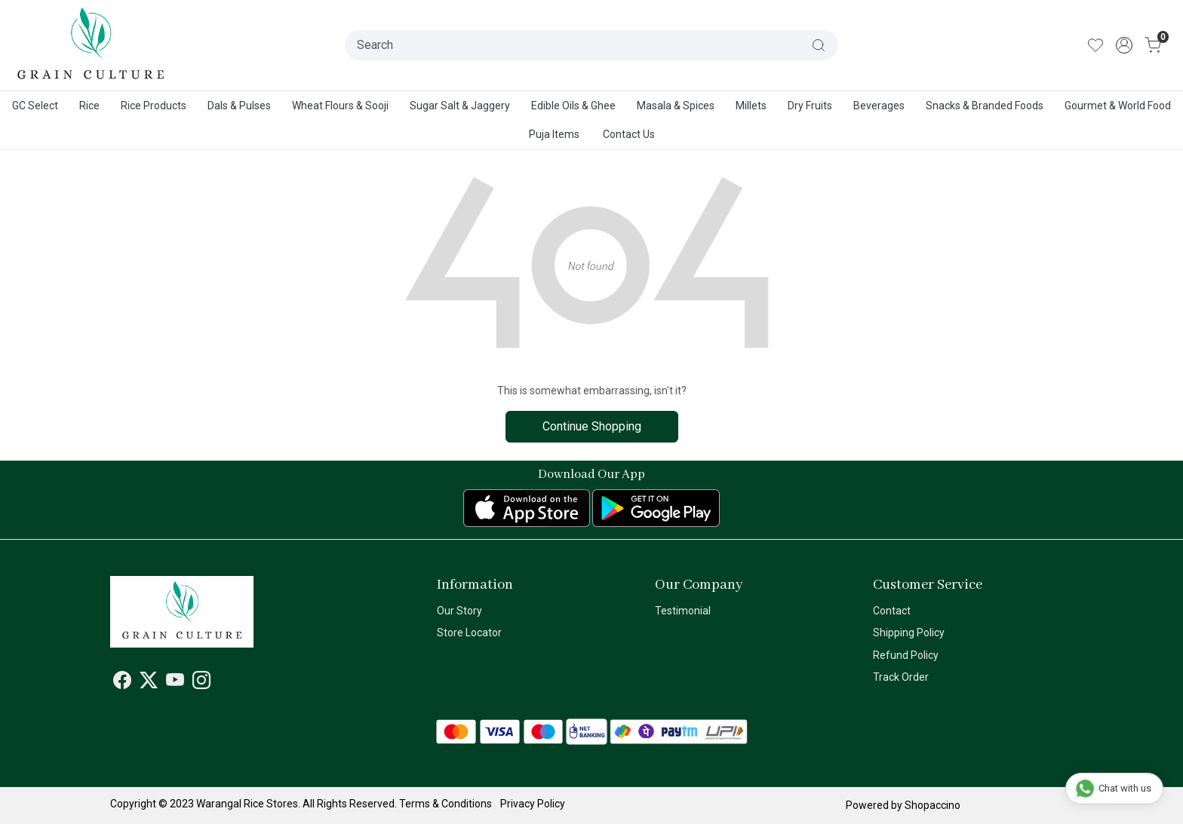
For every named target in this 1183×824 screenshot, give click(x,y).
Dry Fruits (810, 106)
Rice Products (153, 106)
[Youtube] (175, 683)
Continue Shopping (591, 426)
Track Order (901, 677)
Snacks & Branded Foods (984, 106)
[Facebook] (122, 683)
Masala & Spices (675, 106)
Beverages (879, 106)
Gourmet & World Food (1118, 106)
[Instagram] (201, 683)
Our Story (459, 611)
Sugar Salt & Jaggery (460, 106)
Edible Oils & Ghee (573, 106)
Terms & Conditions (445, 804)
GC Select (35, 106)
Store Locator (469, 632)
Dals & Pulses (239, 106)
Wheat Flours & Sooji (340, 106)
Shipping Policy (909, 632)
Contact (892, 611)
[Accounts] (1124, 45)
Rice (89, 106)
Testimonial (683, 611)
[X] (149, 683)
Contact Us (629, 134)
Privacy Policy (532, 804)
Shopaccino (932, 805)
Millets (751, 106)
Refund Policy (906, 655)
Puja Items (554, 134)
